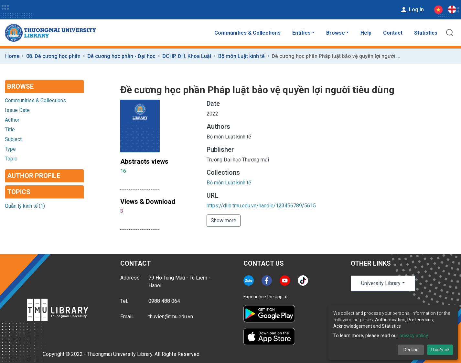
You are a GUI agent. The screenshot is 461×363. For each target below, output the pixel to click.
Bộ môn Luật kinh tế (241, 56)
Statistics (425, 33)
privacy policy (414, 335)
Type (10, 149)
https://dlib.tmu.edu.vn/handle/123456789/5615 (261, 206)
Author (12, 120)
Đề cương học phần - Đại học (121, 56)
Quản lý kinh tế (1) (25, 206)
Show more (223, 220)
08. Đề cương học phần (53, 56)
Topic (11, 159)
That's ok (440, 350)
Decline (411, 350)
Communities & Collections (247, 33)
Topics (18, 192)
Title (10, 129)
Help (365, 33)
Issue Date (17, 110)
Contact (392, 33)
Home (12, 56)
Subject (13, 139)
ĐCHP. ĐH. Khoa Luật (186, 56)
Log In (412, 10)
